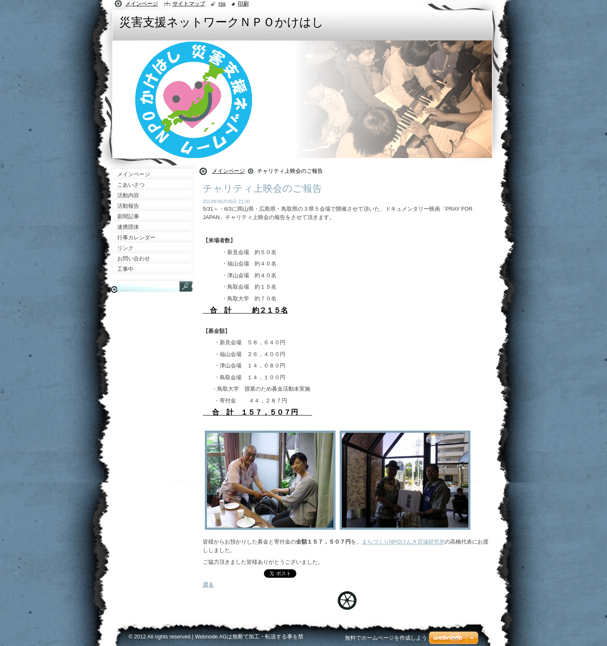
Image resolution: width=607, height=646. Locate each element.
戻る (208, 585)
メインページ (228, 171)
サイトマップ (188, 3)
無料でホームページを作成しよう (386, 638)
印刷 (243, 3)
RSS (222, 3)
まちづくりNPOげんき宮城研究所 (403, 542)
